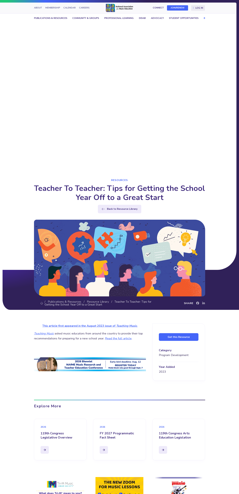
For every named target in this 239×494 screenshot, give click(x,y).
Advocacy (157, 18)
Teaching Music (126, 326)
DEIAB (142, 18)
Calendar (69, 8)
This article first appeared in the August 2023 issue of (79, 326)
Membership (52, 8)
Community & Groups (85, 18)
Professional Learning (119, 18)
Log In (199, 7)
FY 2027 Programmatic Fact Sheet (117, 435)
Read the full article (118, 338)
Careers (84, 8)
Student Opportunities (183, 18)
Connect (158, 8)
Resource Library (98, 302)
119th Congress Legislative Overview (56, 435)
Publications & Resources (50, 18)
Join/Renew (178, 8)
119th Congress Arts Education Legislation (175, 435)
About (38, 8)
